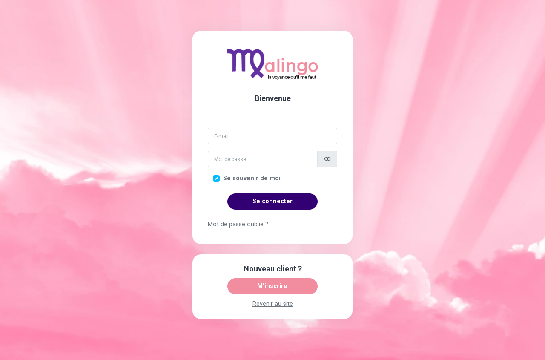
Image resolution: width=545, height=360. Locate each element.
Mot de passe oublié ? (238, 224)
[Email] (272, 136)
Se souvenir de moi (252, 178)
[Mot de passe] (263, 159)
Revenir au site (272, 304)
